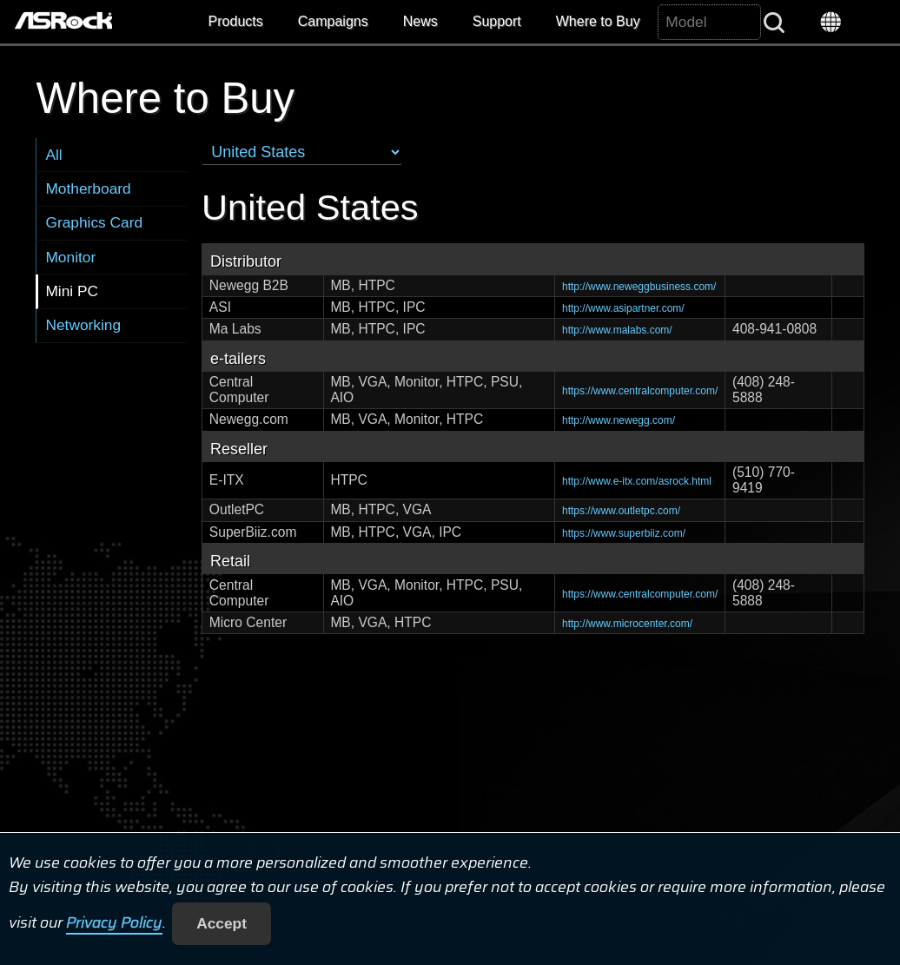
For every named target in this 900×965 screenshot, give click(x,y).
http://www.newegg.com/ (618, 420)
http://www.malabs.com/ (617, 330)
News (420, 21)
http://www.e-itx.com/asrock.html (636, 481)
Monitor (70, 257)
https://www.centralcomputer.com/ (640, 391)
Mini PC (71, 291)
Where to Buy (598, 21)
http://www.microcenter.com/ (627, 624)
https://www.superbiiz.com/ (623, 533)
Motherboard (87, 188)
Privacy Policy (114, 923)
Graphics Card (93, 222)
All (53, 154)
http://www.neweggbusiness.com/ (639, 287)
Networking (83, 325)
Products (235, 21)
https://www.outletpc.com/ (621, 511)
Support (497, 21)
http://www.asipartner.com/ (623, 308)
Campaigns (333, 21)
